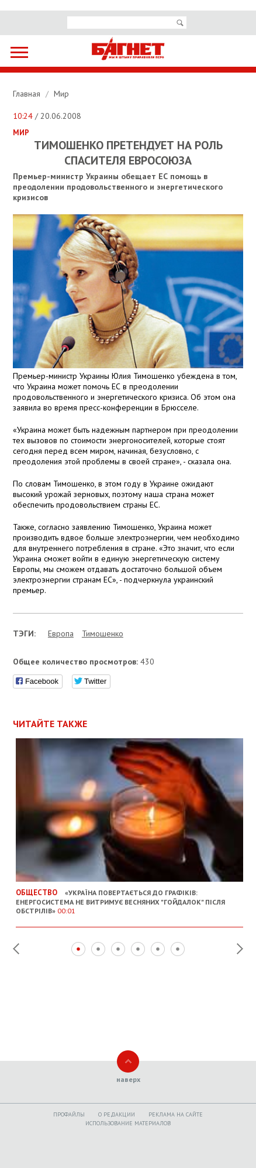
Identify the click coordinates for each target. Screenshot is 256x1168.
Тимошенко (102, 633)
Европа (61, 633)
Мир (61, 93)
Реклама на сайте (175, 1114)
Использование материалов (128, 1123)
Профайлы (69, 1114)
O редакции (116, 1114)
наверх (128, 1079)
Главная (28, 93)
